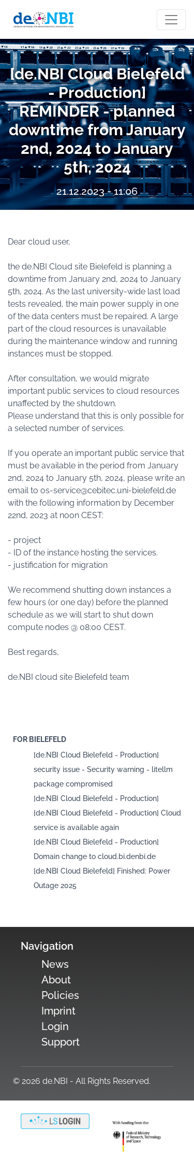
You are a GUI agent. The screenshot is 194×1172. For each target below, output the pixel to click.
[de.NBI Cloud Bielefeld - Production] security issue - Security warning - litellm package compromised (103, 769)
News (55, 964)
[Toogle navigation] (171, 19)
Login (55, 1026)
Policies (60, 995)
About (56, 980)
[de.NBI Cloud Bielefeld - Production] (96, 798)
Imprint (58, 1011)
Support (60, 1042)
